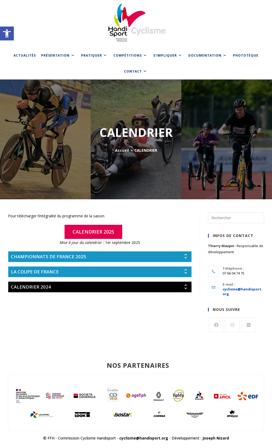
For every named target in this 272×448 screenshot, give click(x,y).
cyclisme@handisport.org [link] (143, 438)
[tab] (100, 256)
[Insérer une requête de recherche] (236, 218)
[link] (7, 33)
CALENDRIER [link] (145, 150)
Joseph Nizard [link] (215, 438)
